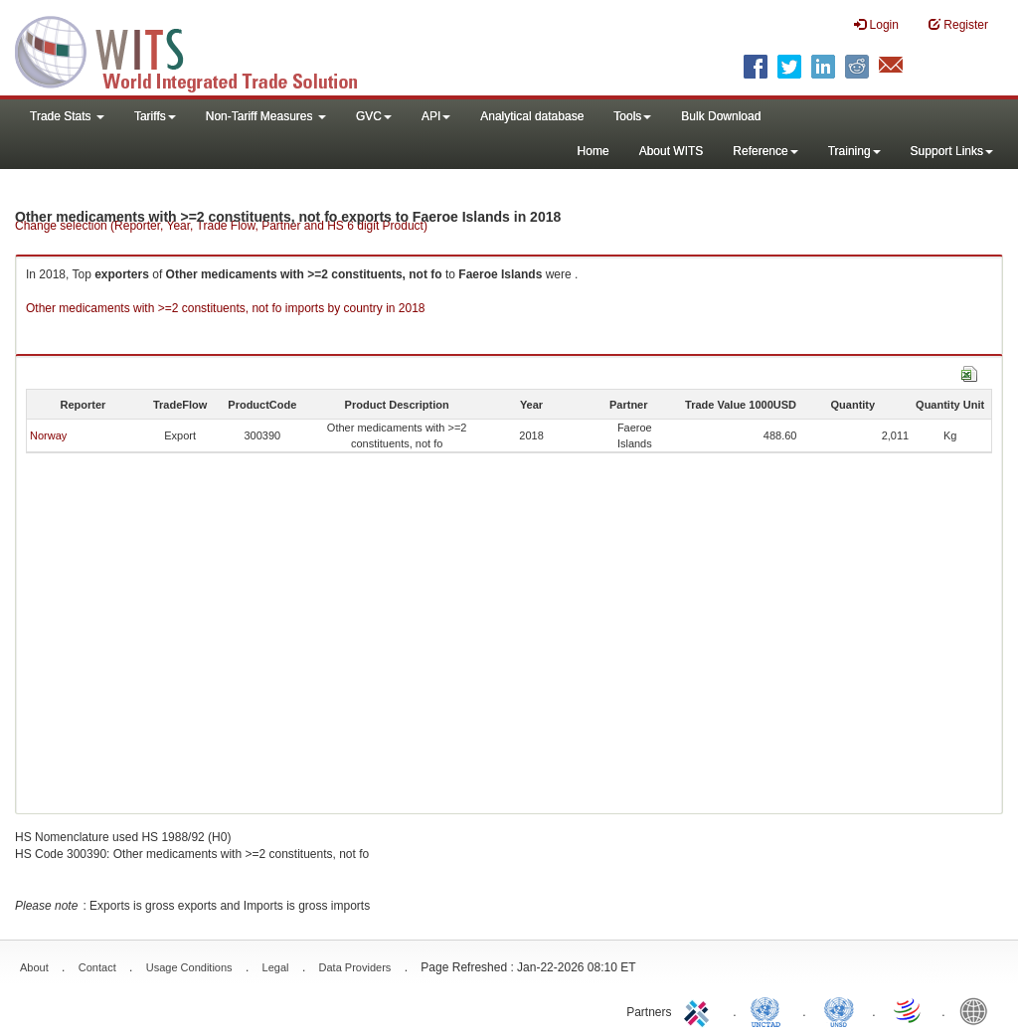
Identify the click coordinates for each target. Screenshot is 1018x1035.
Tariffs (155, 116)
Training (854, 151)
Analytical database (532, 116)
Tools (632, 116)
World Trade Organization (909, 1010)
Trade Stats (67, 116)
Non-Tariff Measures (266, 116)
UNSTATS (839, 1010)
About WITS (671, 151)
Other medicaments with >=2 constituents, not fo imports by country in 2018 (225, 308)
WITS (199, 49)
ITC (700, 1010)
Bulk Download (721, 116)
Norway (48, 435)
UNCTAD (769, 1010)
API (436, 116)
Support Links (952, 151)
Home (593, 151)
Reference (765, 151)
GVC (374, 116)
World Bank (978, 1010)
